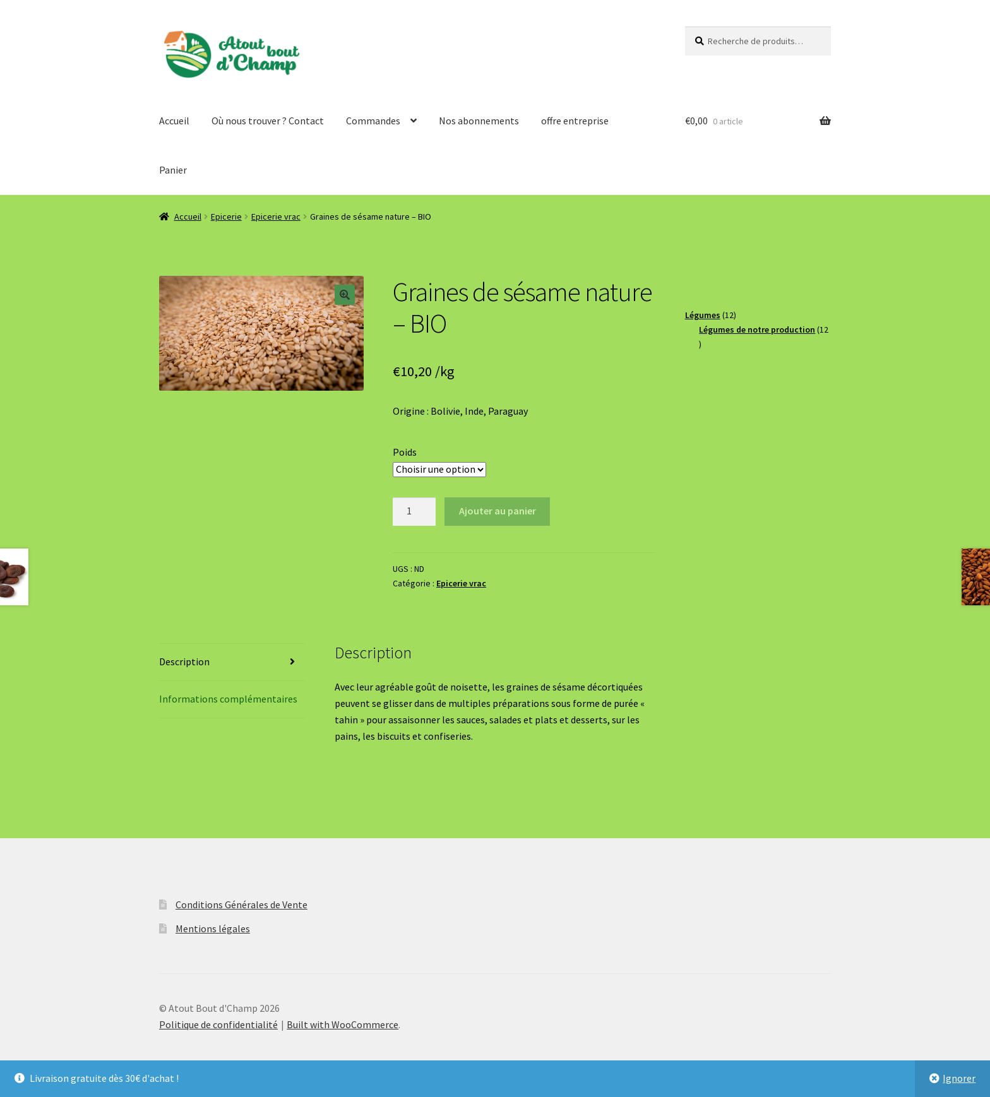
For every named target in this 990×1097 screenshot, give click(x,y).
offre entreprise (575, 120)
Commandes (373, 120)
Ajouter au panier (497, 510)
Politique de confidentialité (218, 1024)
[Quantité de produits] (414, 511)
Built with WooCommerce (342, 1024)
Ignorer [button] (959, 1078)
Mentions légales (213, 928)
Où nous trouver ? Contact (268, 120)
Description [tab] (184, 661)
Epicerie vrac (276, 216)
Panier (173, 169)
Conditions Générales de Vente (241, 904)
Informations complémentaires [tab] (228, 698)
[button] (345, 295)
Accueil (174, 120)
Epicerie (226, 216)
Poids (405, 452)
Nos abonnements (479, 120)
